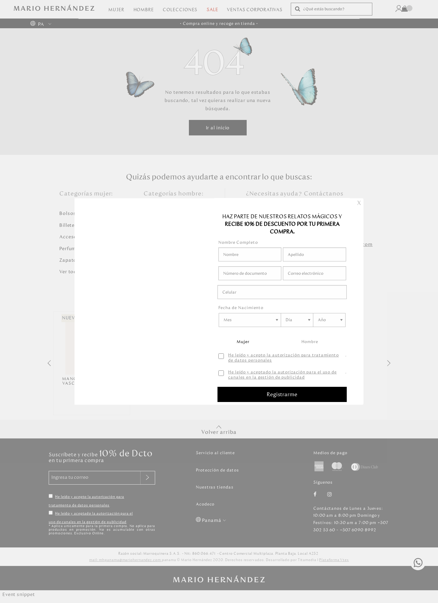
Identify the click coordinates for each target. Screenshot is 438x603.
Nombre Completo (238, 242)
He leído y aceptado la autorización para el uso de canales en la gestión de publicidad (282, 375)
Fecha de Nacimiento (240, 308)
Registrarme (282, 394)
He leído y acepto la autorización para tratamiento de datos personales (283, 358)
